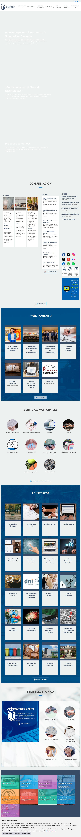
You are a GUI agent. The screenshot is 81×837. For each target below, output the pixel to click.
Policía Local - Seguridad (68, 452)
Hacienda (30, 228)
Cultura (17, 223)
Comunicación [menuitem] (22, 6)
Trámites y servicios (51, 719)
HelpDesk (10, 814)
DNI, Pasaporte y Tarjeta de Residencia (31, 595)
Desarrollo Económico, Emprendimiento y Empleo (49, 453)
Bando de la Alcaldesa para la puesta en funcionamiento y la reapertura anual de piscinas (70, 214)
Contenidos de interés (40, 679)
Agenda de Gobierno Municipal (68, 348)
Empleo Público (49, 524)
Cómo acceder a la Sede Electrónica (49, 561)
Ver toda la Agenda (50, 271)
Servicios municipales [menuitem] (40, 6)
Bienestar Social (31, 452)
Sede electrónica (24, 724)
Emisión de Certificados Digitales (68, 561)
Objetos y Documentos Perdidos (49, 630)
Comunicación (40, 303)
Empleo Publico (51, 759)
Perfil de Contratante (51, 739)
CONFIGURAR (17, 833)
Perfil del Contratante (66, 785)
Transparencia (10, 799)
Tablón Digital (29, 785)
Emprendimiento (7, 227)
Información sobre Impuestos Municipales (68, 630)
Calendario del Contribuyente (70, 740)
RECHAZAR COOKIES (7, 833)
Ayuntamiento (40, 397)
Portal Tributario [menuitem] (66, 6)
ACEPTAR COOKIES (26, 833)
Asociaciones (66, 798)
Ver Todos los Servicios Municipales (40, 481)
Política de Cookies (51, 830)
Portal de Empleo (47, 799)
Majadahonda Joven (12, 452)
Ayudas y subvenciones (69, 759)
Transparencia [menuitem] (75, 6)
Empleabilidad (7, 228)
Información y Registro (12, 432)
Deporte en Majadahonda (31, 472)
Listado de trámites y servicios (31, 561)
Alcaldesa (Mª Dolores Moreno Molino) (12, 348)
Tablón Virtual (70, 719)
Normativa (29, 799)
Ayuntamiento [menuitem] (31, 6)
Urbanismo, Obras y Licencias (31, 432)
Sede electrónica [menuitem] (57, 6)
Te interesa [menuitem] (48, 6)
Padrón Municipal (50, 472)
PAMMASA (49, 381)
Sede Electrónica (10, 784)
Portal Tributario (68, 524)
